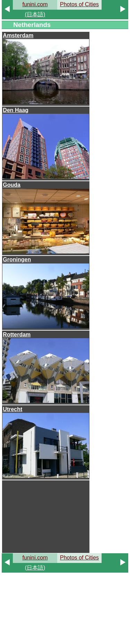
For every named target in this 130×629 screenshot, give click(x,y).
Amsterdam (18, 35)
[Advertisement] (45, 516)
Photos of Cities (79, 4)
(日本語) (35, 14)
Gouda (11, 185)
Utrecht (12, 409)
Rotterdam (17, 334)
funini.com (35, 4)
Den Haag (15, 110)
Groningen (17, 259)
